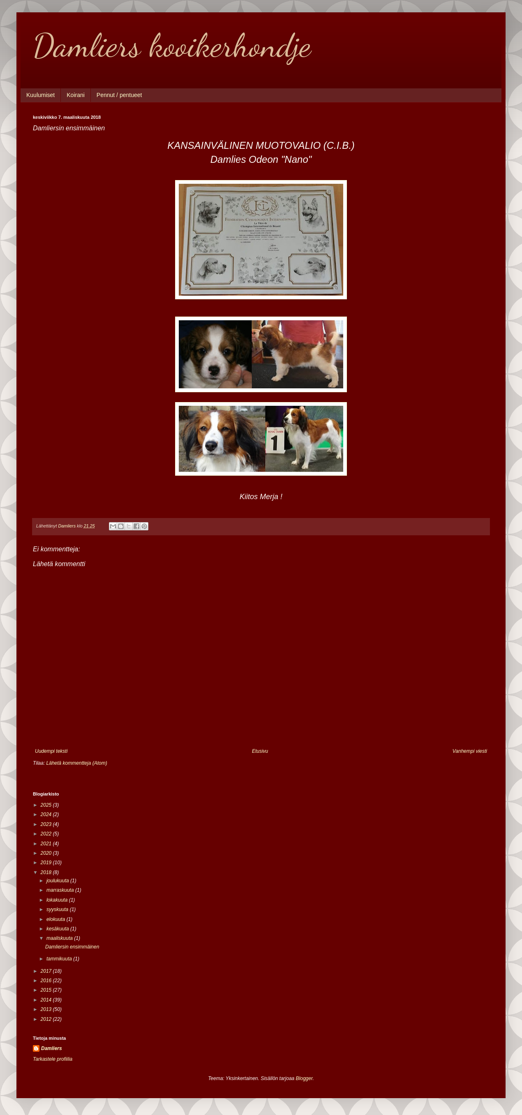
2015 (47, 990)
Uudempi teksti (51, 751)
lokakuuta (57, 900)
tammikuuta (59, 959)
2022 (47, 834)
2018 (47, 872)
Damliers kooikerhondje (172, 45)
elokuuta (56, 919)
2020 (47, 853)
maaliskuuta (60, 938)
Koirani (76, 95)
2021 (47, 844)
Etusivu (260, 751)
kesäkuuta (58, 929)
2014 (47, 1000)
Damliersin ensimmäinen (72, 947)
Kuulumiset (40, 95)
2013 (47, 1009)
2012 (47, 1019)
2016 (47, 980)
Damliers (51, 1048)
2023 (47, 824)
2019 (47, 862)
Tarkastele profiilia (52, 1059)
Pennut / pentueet (119, 95)
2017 (47, 971)
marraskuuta (60, 890)
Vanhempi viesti (470, 751)
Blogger (304, 1078)
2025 (47, 805)
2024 (47, 814)
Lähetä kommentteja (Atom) (76, 763)
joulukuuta (58, 881)
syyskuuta (58, 909)
